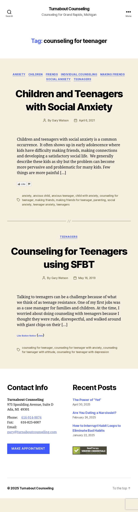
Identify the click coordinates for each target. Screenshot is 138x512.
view (40, 350)
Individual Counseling (80, 74)
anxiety (17, 74)
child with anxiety (87, 209)
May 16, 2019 (87, 292)
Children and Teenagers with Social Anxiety (69, 107)
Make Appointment (28, 462)
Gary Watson (59, 134)
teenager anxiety (44, 218)
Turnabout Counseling (69, 9)
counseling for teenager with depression (84, 366)
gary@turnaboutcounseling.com (32, 446)
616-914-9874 (31, 431)
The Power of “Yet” (87, 413)
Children (35, 74)
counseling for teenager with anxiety (79, 361)
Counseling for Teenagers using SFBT (69, 271)
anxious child (41, 209)
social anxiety (58, 80)
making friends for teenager (74, 214)
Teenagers (83, 80)
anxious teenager (63, 209)
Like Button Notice (26, 350)
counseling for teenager (37, 361)
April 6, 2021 (87, 134)
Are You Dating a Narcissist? (94, 426)
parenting (101, 214)
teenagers (64, 218)
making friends (114, 74)
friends (52, 74)
